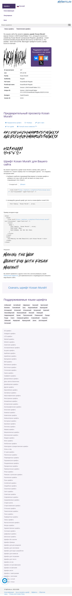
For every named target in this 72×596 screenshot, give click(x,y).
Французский (26, 320)
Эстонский (7, 323)
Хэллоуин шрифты (9, 531)
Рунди (6, 318)
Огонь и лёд (7, 449)
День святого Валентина (11, 381)
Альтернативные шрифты (12, 347)
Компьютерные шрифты (11, 418)
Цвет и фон (39, 122)
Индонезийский (32, 307)
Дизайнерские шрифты (11, 384)
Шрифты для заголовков (11, 548)
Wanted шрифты (9, 339)
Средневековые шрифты (11, 500)
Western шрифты (9, 342)
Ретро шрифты (8, 472)
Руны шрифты (8, 480)
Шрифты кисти (8, 570)
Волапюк (7, 307)
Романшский (38, 315)
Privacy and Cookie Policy (17, 594)
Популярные (8, 15)
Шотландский (43, 320)
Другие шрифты (9, 387)
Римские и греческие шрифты (13, 474)
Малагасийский (21, 313)
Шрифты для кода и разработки (13, 551)
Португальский (27, 315)
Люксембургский (9, 313)
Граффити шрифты (10, 376)
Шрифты (7, 6)
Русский (21, 6)
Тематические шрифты (11, 511)
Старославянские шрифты (12, 505)
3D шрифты (7, 330)
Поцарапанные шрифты (11, 463)
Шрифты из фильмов (10, 567)
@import (22, 184)
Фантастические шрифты (12, 522)
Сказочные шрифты (10, 488)
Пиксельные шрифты (10, 455)
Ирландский (43, 307)
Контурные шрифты (10, 421)
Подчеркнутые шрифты (11, 460)
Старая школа (8, 503)
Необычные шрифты (10, 443)
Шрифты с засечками (10, 576)
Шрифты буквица (9, 542)
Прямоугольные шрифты (11, 469)
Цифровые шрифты (10, 534)
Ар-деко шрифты (9, 350)
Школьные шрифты (10, 536)
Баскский (35, 305)
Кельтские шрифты (10, 409)
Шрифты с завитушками (11, 573)
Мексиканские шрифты (11, 435)
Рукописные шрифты (10, 477)
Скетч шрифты (8, 491)
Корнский (46, 310)
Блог (5, 20)
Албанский (7, 305)
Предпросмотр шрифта (13, 122)
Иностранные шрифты (11, 398)
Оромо (18, 315)
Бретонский (44, 305)
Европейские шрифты (11, 390)
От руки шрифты (9, 452)
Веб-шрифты (8, 362)
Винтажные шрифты (10, 364)
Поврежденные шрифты (11, 457)
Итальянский (27, 310)
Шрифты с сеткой (9, 579)
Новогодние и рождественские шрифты (16, 446)
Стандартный (13, 184)
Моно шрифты (8, 440)
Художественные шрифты (12, 528)
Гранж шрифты (8, 373)
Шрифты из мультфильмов (12, 565)
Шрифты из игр (8, 562)
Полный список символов (27, 126)
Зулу (24, 307)
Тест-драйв (9, 126)
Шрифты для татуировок (11, 556)
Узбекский (7, 320)
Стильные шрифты (10, 508)
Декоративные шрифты (11, 378)
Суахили (44, 318)
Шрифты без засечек (10, 539)
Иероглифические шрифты (12, 395)
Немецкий (40, 313)
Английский (16, 305)
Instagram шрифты (9, 333)
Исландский (8, 310)
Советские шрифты (10, 494)
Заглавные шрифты (10, 393)
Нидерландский (9, 315)
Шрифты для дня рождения (12, 545)
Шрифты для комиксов (11, 553)
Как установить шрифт (23, 592)
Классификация (9, 11)
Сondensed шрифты (10, 483)
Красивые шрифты (10, 424)
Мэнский (31, 313)
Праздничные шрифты (11, 466)
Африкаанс (26, 305)
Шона (34, 320)
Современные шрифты (11, 497)
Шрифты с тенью (9, 582)
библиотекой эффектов (11, 275)
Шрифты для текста (10, 559)
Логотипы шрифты (9, 426)
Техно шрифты (8, 514)
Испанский (17, 310)
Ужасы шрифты (9, 519)
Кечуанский (37, 310)
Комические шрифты (10, 415)
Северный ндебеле (23, 318)
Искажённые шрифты (10, 401)
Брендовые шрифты (10, 359)
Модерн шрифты (9, 438)
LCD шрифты (8, 336)
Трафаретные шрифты (11, 517)
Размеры (28, 122)
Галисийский (16, 307)
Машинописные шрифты (11, 432)
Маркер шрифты (9, 429)
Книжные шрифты (9, 412)
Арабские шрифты (9, 353)
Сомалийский (35, 318)
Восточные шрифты (10, 367)
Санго (12, 318)
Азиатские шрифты (10, 345)
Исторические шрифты (11, 404)
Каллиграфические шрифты (12, 407)
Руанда (47, 315)
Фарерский (16, 320)
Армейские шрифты (10, 356)
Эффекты (34, 592)
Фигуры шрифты (9, 525)
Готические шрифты (10, 370)
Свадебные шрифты (10, 486)
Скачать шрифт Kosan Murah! (27, 287)
